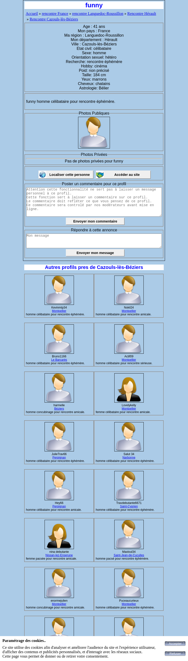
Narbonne (128, 457)
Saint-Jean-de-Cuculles (129, 555)
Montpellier (59, 311)
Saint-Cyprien (129, 506)
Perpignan (59, 457)
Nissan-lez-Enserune (59, 555)
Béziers (59, 408)
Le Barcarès (59, 360)
